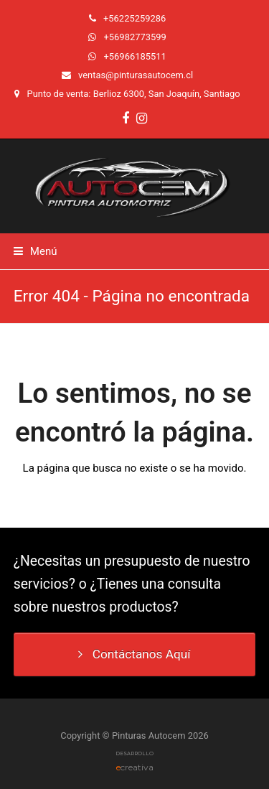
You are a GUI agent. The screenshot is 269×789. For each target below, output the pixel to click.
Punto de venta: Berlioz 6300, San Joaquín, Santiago (133, 93)
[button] (35, 251)
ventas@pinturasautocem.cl (135, 75)
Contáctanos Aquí (134, 654)
